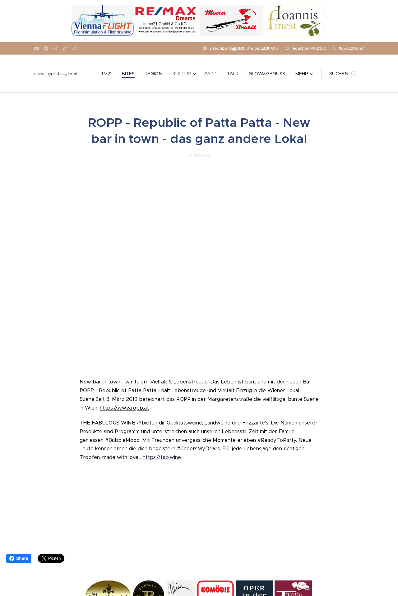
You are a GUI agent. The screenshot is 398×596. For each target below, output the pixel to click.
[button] (343, 73)
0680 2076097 (351, 48)
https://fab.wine (163, 457)
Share (18, 558)
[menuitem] (108, 73)
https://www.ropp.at (124, 408)
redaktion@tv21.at (308, 48)
